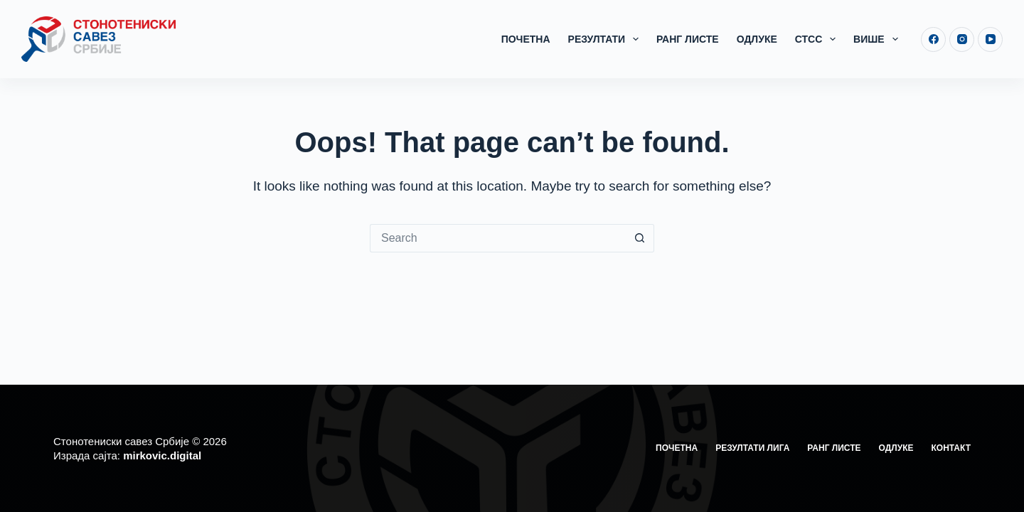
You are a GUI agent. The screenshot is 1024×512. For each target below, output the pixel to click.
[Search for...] (498, 238)
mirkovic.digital (162, 455)
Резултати (606, 39)
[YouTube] (990, 39)
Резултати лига (752, 448)
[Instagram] (961, 39)
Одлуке (757, 39)
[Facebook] (933, 39)
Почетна (525, 39)
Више (878, 39)
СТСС (818, 39)
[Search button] (640, 238)
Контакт (951, 448)
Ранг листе (687, 39)
